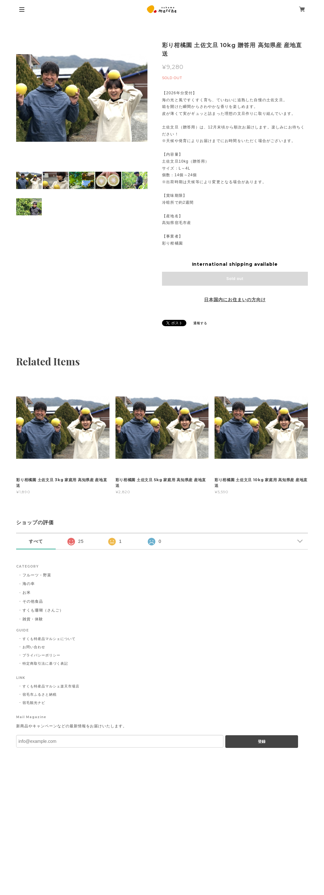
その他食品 (32, 601)
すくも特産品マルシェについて (48, 639)
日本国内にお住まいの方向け (234, 299)
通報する (200, 323)
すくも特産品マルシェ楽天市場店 (50, 686)
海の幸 (28, 583)
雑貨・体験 (32, 619)
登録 (261, 741)
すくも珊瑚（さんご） (43, 610)
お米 (26, 592)
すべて (36, 541)
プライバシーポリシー (41, 655)
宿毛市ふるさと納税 (39, 694)
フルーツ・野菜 (36, 575)
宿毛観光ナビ (33, 702)
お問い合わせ (33, 647)
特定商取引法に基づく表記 (45, 663)
